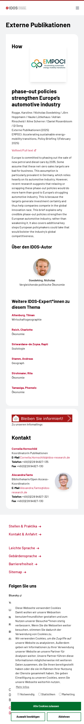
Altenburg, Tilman (23, 315)
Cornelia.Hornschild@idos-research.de (45, 457)
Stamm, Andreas (22, 358)
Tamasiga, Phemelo (24, 387)
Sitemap (17, 572)
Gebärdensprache (25, 556)
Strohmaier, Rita (22, 373)
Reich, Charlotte (22, 329)
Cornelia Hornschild (24, 448)
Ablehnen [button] (64, 716)
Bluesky (15, 595)
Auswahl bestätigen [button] (28, 716)
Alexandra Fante (22, 474)
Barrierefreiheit (23, 564)
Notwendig (26, 694)
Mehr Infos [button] (22, 686)
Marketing (67, 694)
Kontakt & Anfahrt (25, 534)
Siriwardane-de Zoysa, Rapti (30, 344)
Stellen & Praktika (25, 526)
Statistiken (46, 694)
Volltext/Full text (24, 150)
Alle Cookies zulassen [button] (46, 706)
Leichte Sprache (24, 548)
